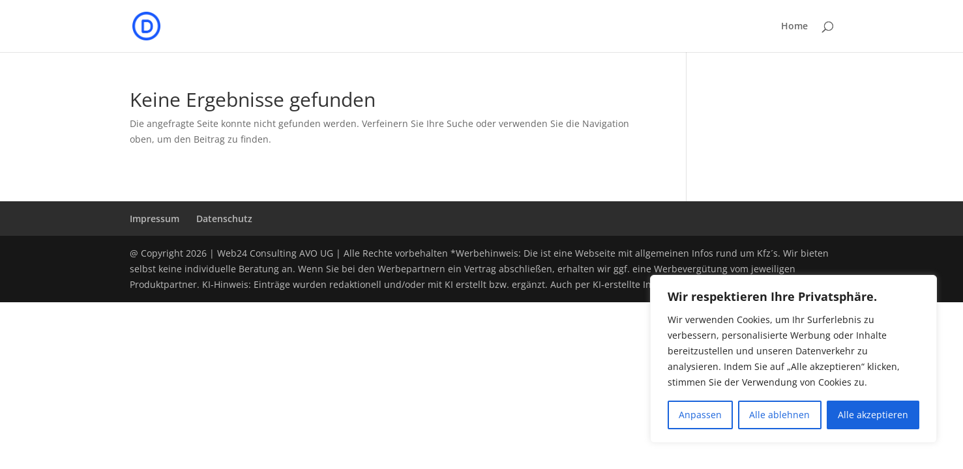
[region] (793, 359)
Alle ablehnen (779, 414)
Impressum (154, 218)
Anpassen (700, 414)
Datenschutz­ (224, 218)
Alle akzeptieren (873, 414)
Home (794, 26)
